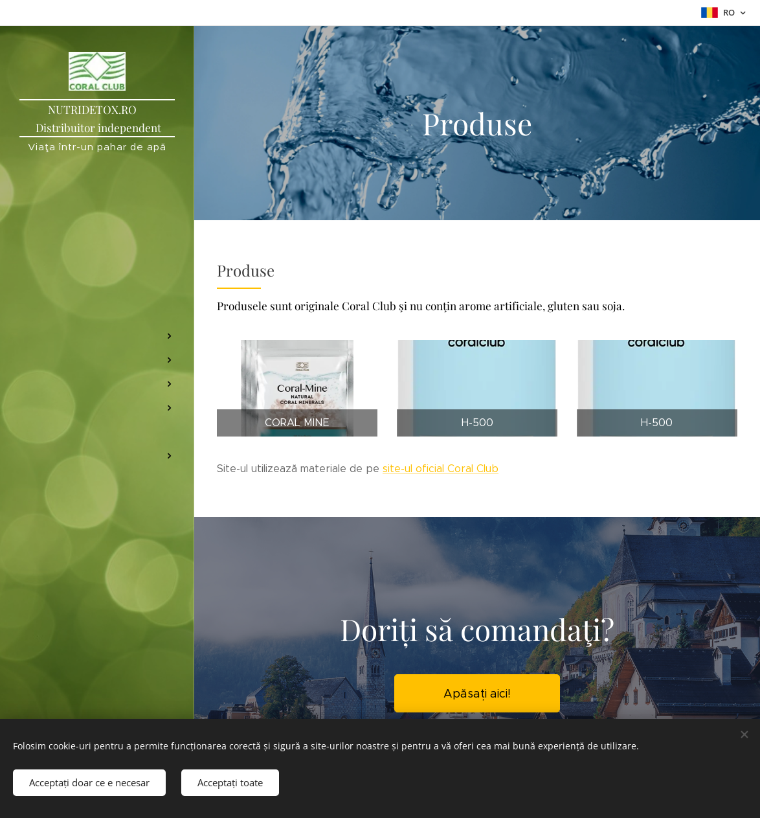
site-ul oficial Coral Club (440, 468)
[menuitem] (97, 249)
